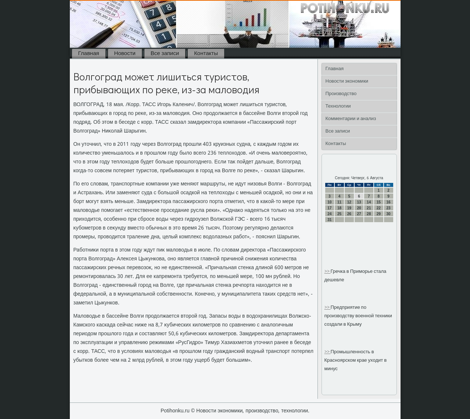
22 (379, 208)
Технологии (338, 106)
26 (349, 214)
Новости (125, 53)
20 (359, 208)
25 (339, 214)
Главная (88, 53)
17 (329, 208)
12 (349, 202)
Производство (341, 94)
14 (369, 202)
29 (379, 214)
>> (327, 271)
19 (349, 208)
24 (329, 214)
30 (389, 214)
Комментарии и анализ (351, 119)
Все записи (165, 53)
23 (389, 208)
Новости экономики (347, 81)
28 (369, 214)
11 (339, 202)
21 (369, 208)
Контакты (206, 53)
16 (389, 202)
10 (329, 202)
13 (359, 202)
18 (339, 208)
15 (379, 202)
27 (359, 214)
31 (329, 220)
